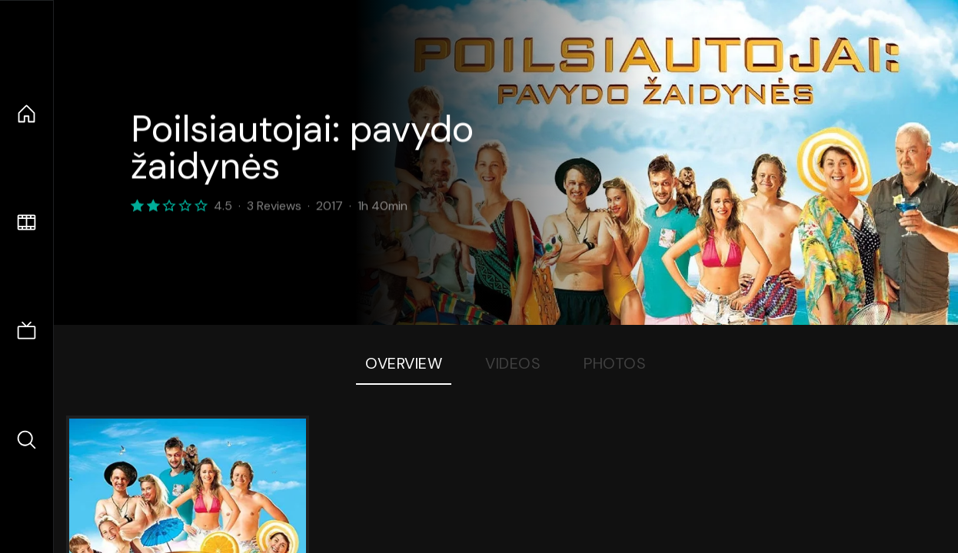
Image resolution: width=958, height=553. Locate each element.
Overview (403, 363)
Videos (513, 363)
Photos (615, 363)
